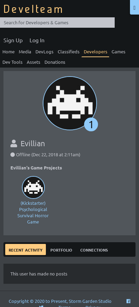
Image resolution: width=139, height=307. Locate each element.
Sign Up (13, 39)
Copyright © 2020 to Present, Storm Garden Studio (60, 301)
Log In (37, 39)
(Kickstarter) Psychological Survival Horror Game (33, 199)
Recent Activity (25, 249)
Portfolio (61, 249)
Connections (94, 249)
